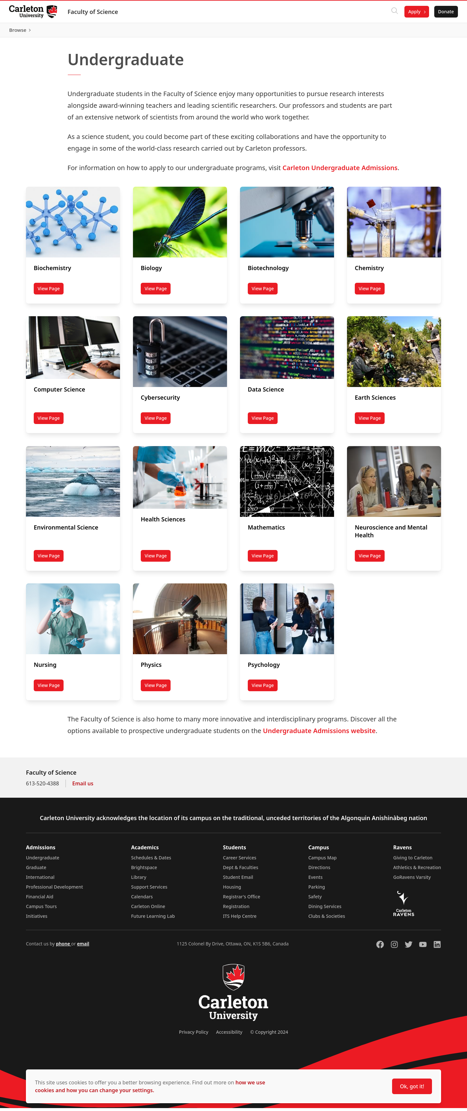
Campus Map (322, 860)
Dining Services (324, 909)
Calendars (142, 899)
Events (315, 880)
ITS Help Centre (240, 919)
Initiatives (36, 919)
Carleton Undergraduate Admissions (340, 170)
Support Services (149, 890)
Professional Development (54, 890)
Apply (413, 11)
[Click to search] (393, 12)
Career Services (240, 860)
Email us (82, 786)
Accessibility (229, 1035)
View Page (51, 292)
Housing (232, 890)
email (83, 946)
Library (138, 880)
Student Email (238, 880)
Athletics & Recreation (417, 870)
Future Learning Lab (153, 919)
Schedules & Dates (151, 860)
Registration (236, 909)
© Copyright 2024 (269, 1035)
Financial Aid (39, 899)
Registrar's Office (241, 899)
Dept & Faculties (240, 870)
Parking (316, 890)
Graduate (36, 870)
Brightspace (144, 870)
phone (63, 946)
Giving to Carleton (413, 860)
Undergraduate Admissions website (319, 733)
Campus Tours (41, 909)
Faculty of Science (94, 12)
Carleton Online (148, 909)
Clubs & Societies (326, 919)
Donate (445, 11)
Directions (319, 870)
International (40, 880)
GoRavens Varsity (412, 880)
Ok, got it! (412, 1086)
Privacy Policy (193, 1035)
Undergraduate (42, 860)
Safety (315, 899)
